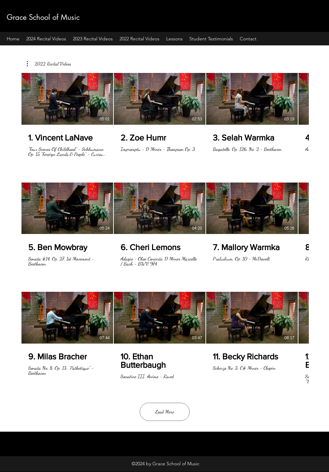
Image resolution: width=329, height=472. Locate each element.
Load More (164, 412)
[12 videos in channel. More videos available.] (164, 229)
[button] (49, 64)
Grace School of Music (43, 17)
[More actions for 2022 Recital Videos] (49, 64)
